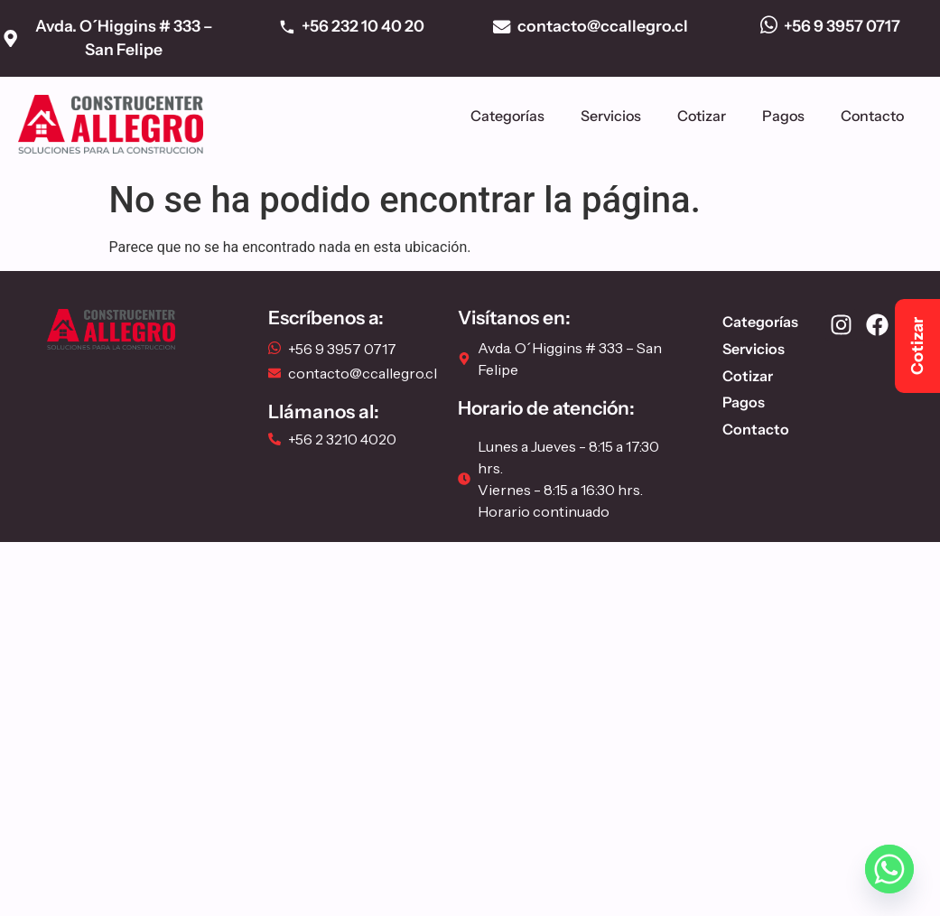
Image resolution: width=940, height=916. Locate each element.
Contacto (872, 116)
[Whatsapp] (889, 869)
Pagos (783, 116)
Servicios (611, 116)
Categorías (507, 116)
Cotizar (701, 116)
